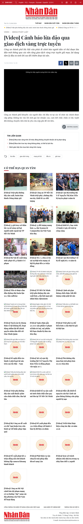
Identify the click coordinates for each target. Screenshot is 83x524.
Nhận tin (75, 2)
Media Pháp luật (20, 32)
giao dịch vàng (24, 156)
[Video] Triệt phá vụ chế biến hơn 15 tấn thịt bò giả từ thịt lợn (67, 326)
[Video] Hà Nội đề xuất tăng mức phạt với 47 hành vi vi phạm (15, 260)
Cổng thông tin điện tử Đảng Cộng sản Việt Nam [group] (22, 507)
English (21, 2)
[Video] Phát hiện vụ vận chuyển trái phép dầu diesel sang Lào (40, 459)
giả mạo (57, 156)
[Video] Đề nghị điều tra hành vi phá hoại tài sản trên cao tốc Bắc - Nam (14, 361)
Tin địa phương (71, 2)
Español (45, 2)
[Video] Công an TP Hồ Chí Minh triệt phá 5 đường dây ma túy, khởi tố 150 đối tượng (41, 196)
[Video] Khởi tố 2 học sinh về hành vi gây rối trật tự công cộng (67, 228)
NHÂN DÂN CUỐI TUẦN (51, 23)
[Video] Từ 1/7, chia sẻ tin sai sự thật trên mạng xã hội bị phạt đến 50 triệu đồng (40, 261)
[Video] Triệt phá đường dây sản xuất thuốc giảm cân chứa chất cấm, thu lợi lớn (15, 394)
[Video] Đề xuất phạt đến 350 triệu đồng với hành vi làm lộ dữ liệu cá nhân (41, 426)
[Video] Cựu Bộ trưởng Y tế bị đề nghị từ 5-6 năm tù (67, 259)
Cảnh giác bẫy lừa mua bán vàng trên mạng (25, 147)
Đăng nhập (81, 2)
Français (32, 2)
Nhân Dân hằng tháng (70, 23)
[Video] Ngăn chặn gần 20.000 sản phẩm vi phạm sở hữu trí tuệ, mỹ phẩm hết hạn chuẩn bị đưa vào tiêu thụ (41, 328)
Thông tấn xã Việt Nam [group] (72, 507)
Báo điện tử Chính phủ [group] (52, 507)
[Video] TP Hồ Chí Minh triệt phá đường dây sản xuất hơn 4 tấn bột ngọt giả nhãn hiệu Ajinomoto (41, 294)
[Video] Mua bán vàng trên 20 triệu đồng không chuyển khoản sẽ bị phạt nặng (37, 140)
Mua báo (62, 2)
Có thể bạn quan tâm (20, 168)
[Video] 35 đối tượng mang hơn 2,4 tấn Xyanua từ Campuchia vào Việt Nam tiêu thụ (41, 229)
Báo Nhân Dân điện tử (41, 13)
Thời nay (38, 23)
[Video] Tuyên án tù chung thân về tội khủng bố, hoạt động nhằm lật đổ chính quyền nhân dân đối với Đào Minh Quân (15, 328)
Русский (38, 2)
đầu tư (48, 156)
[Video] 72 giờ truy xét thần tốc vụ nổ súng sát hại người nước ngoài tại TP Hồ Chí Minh (15, 229)
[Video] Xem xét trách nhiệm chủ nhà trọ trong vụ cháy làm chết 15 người (67, 459)
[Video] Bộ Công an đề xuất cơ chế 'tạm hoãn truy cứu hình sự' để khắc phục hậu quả (15, 427)
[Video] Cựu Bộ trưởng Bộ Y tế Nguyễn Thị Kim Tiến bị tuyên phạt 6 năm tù (67, 195)
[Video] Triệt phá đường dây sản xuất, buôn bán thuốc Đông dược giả (14, 195)
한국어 (51, 2)
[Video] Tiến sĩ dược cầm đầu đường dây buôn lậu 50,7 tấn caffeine (14, 293)
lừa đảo (12, 156)
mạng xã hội (38, 156)
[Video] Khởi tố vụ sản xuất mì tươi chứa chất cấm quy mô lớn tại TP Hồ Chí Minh (41, 393)
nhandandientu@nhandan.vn (69, 520)
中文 (26, 2)
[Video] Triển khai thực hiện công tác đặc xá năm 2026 (66, 426)
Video (6, 32)
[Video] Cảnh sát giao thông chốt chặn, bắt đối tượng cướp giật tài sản (66, 293)
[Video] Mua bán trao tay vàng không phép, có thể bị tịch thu (31, 143)
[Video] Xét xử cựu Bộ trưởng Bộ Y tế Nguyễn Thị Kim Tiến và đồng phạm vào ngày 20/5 (41, 362)
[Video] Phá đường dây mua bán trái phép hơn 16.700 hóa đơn (65, 361)
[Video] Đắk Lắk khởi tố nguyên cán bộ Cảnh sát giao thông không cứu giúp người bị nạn (67, 394)
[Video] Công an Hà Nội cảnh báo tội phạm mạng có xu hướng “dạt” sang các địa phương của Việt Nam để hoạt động (15, 494)
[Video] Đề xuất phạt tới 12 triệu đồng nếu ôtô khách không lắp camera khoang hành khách (15, 460)
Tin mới (66, 2)
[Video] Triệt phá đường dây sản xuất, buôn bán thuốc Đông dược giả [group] (30, 28)
